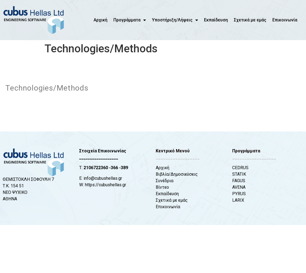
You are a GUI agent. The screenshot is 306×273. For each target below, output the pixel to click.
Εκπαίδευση (216, 20)
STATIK (239, 174)
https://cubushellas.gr (105, 184)
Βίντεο (162, 187)
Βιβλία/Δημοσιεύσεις (177, 174)
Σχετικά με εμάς (250, 20)
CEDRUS (240, 167)
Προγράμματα (129, 20)
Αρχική (100, 20)
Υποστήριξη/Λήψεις (175, 20)
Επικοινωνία (284, 20)
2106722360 (96, 167)
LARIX (238, 200)
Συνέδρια (164, 180)
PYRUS (239, 193)
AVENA (239, 187)
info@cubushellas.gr (103, 178)
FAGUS (238, 180)
